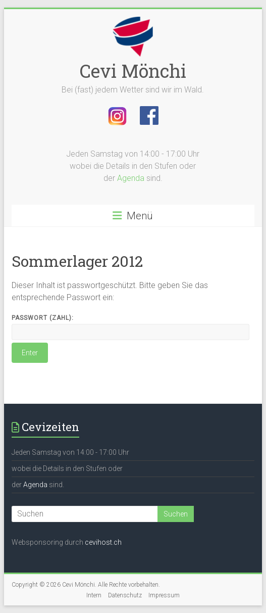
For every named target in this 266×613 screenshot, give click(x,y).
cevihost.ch (103, 542)
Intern (93, 595)
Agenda (130, 178)
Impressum (164, 595)
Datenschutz (125, 595)
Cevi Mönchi (133, 71)
